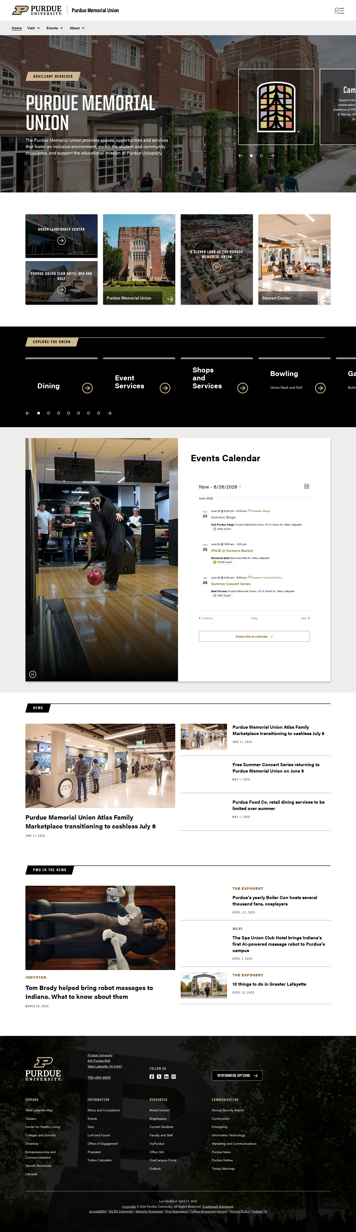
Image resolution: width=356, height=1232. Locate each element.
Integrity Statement (149, 1211)
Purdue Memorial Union (95, 10)
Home (17, 27)
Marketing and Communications (234, 1143)
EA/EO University (121, 1211)
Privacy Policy (240, 1211)
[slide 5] (78, 413)
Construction (221, 1118)
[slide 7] (98, 413)
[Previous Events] (206, 618)
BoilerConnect (159, 1110)
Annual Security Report (228, 1110)
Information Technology (228, 1135)
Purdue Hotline (222, 1160)
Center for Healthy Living (42, 1126)
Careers (30, 1118)
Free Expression (176, 1211)
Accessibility (98, 1211)
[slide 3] (58, 413)
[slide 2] (261, 155)
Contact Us (259, 1211)
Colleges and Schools (40, 1135)
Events (52, 27)
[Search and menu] (338, 10)
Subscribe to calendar (252, 636)
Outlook (155, 1168)
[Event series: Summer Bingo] (259, 511)
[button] (217, 261)
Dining (48, 385)
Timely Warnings (223, 1168)
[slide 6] (88, 413)
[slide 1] (251, 155)
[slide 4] (68, 413)
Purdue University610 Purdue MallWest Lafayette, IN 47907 (105, 1060)
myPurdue (157, 1143)
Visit (31, 27)
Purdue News (221, 1152)
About (75, 27)
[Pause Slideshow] (32, 674)
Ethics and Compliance (104, 1110)
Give (91, 1126)
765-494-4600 (99, 1077)
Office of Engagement (103, 1143)
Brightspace (158, 1118)
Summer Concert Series (231, 583)
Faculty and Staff (161, 1135)
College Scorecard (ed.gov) (208, 1211)
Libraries (31, 1174)
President (94, 1152)
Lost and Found (99, 1135)
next (272, 155)
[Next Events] (305, 618)
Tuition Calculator (100, 1160)
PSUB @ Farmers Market (232, 550)
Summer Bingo (223, 517)
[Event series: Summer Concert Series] (265, 577)
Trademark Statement (217, 1207)
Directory (31, 1143)
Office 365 (157, 1152)
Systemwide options (234, 1075)
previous (240, 155)
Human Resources (38, 1165)
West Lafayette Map (39, 1110)
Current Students (161, 1126)
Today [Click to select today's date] (254, 618)
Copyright (129, 1207)
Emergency (219, 1126)
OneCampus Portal (163, 1160)
